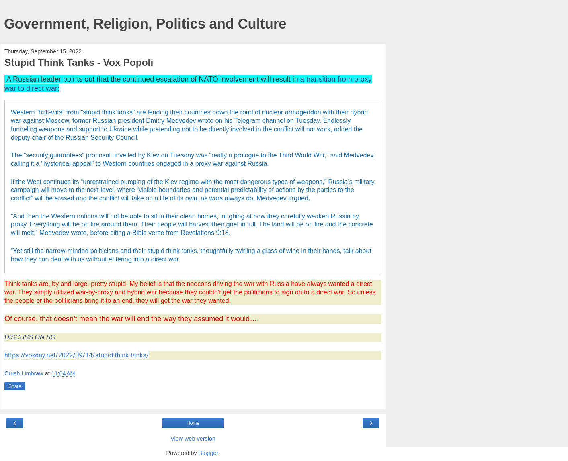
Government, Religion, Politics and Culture (145, 23)
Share (14, 386)
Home (193, 423)
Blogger (208, 453)
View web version (192, 438)
